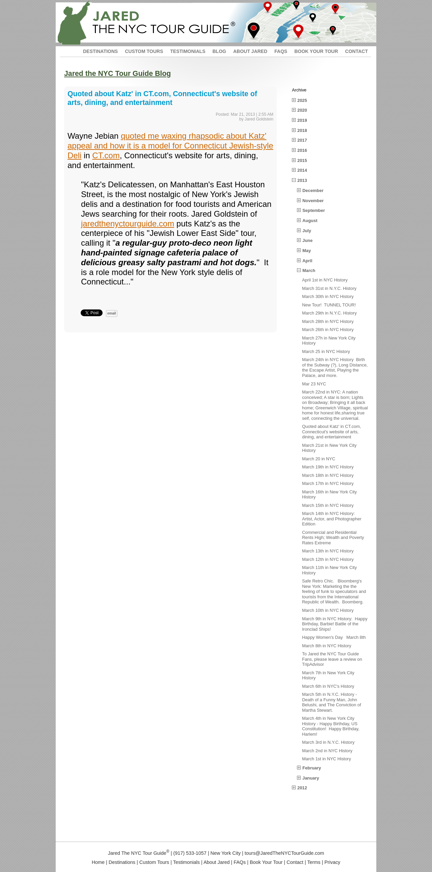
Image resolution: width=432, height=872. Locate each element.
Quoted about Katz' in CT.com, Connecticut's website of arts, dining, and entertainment (331, 431)
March (308, 270)
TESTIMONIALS (187, 51)
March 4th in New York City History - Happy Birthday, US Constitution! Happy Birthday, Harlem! (330, 726)
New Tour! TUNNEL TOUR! (329, 304)
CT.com (105, 155)
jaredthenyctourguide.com (127, 223)
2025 (302, 100)
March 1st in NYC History (326, 758)
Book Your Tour (266, 862)
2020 (302, 110)
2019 (302, 120)
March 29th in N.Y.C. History (329, 313)
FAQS (280, 51)
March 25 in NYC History (326, 351)
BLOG (219, 51)
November (313, 200)
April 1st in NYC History (325, 279)
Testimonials (186, 862)
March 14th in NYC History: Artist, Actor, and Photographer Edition (331, 518)
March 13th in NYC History (328, 550)
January (310, 778)
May (306, 250)
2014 (302, 170)
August (309, 220)
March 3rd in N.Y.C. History (328, 742)
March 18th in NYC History (328, 475)
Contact (295, 862)
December (312, 190)
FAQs (240, 862)
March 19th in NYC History (328, 466)
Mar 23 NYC (314, 383)
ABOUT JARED (250, 51)
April (307, 260)
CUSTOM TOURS (144, 51)
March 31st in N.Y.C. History (329, 288)
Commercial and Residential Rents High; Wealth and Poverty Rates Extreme (333, 537)
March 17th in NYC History (328, 483)
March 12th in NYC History (328, 559)
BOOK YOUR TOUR (316, 51)
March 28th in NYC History (328, 321)
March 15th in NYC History (328, 505)
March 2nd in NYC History (327, 750)
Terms (313, 862)
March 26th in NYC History (328, 329)
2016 (302, 150)
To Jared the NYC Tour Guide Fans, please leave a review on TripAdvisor (332, 659)
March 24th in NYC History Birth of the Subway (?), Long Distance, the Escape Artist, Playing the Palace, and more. (335, 367)
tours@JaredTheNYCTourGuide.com (284, 853)
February (311, 767)
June (307, 240)
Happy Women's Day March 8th (334, 637)
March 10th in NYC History (328, 610)
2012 (302, 787)
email (111, 313)
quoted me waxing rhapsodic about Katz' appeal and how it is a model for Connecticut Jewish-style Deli (170, 145)
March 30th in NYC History (328, 296)
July (306, 230)
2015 (302, 160)
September (313, 210)
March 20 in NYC (318, 458)
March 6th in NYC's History (328, 686)
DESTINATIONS (100, 51)
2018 (302, 130)
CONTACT (356, 51)
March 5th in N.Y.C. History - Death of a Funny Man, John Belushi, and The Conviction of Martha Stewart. (331, 702)
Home (98, 862)
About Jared (217, 862)
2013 (302, 180)
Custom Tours (154, 862)
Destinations (122, 862)
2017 (302, 140)
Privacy (332, 862)
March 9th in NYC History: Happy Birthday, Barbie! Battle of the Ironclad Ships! (335, 624)
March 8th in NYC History (326, 645)
